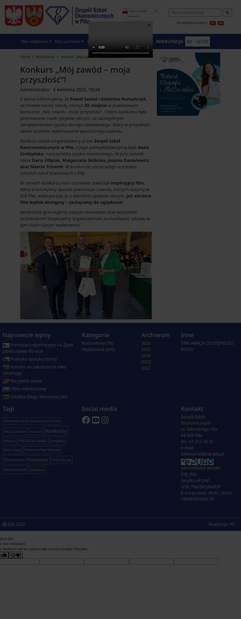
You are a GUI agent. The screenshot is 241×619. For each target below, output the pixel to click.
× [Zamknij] (149, 25)
